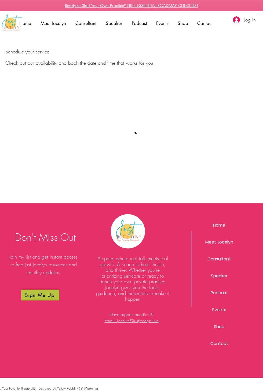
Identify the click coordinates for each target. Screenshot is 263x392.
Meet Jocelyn (219, 242)
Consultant (219, 259)
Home (219, 225)
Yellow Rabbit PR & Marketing (77, 388)
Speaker (219, 276)
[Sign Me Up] (40, 295)
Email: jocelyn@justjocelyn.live (132, 321)
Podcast (219, 293)
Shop (219, 327)
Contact (219, 343)
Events (219, 310)
